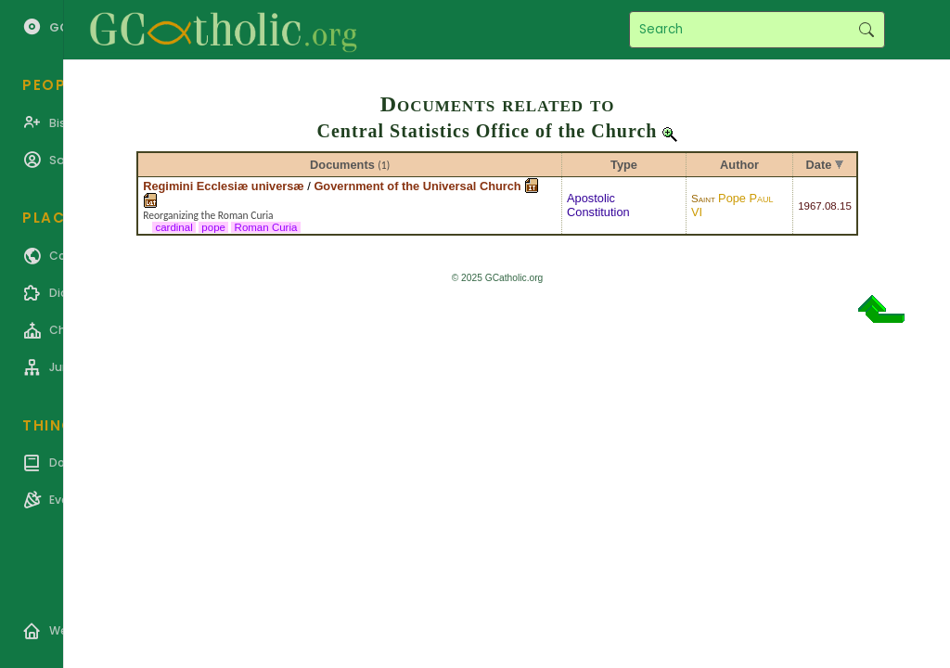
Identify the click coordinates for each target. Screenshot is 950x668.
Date (819, 165)
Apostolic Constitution (598, 205)
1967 (810, 206)
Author (739, 165)
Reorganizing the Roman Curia (208, 215)
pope (213, 227)
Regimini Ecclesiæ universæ (223, 186)
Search (866, 29)
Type (623, 165)
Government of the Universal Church (417, 186)
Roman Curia (265, 227)
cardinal (174, 227)
